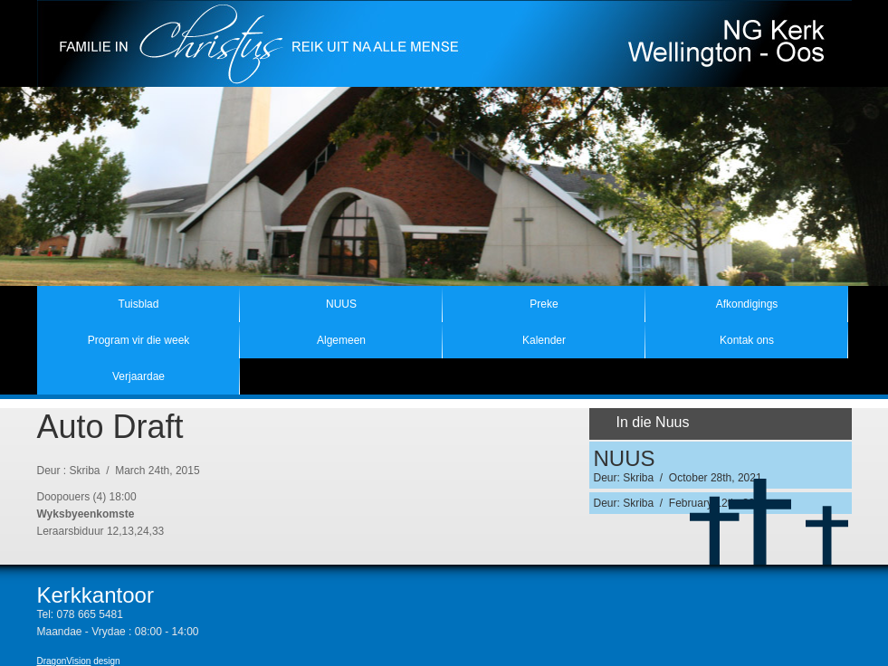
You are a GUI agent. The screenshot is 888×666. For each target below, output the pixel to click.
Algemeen (341, 340)
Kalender (544, 340)
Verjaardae (138, 376)
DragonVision (64, 661)
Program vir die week (139, 340)
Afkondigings (747, 304)
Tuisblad (139, 304)
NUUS (341, 304)
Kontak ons (747, 340)
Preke (544, 304)
